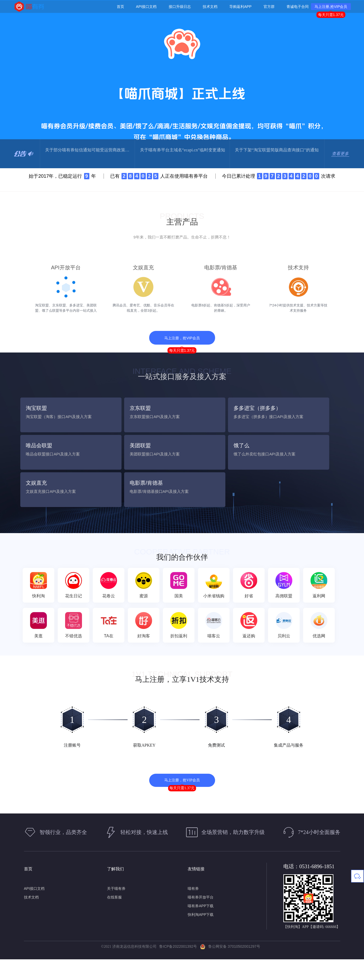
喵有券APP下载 (200, 909)
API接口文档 (34, 892)
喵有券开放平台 (200, 901)
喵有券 (193, 892)
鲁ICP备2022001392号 (179, 950)
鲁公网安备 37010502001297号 (230, 950)
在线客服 (114, 901)
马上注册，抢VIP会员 (182, 343)
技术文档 (31, 901)
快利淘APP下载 (200, 918)
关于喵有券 (116, 892)
